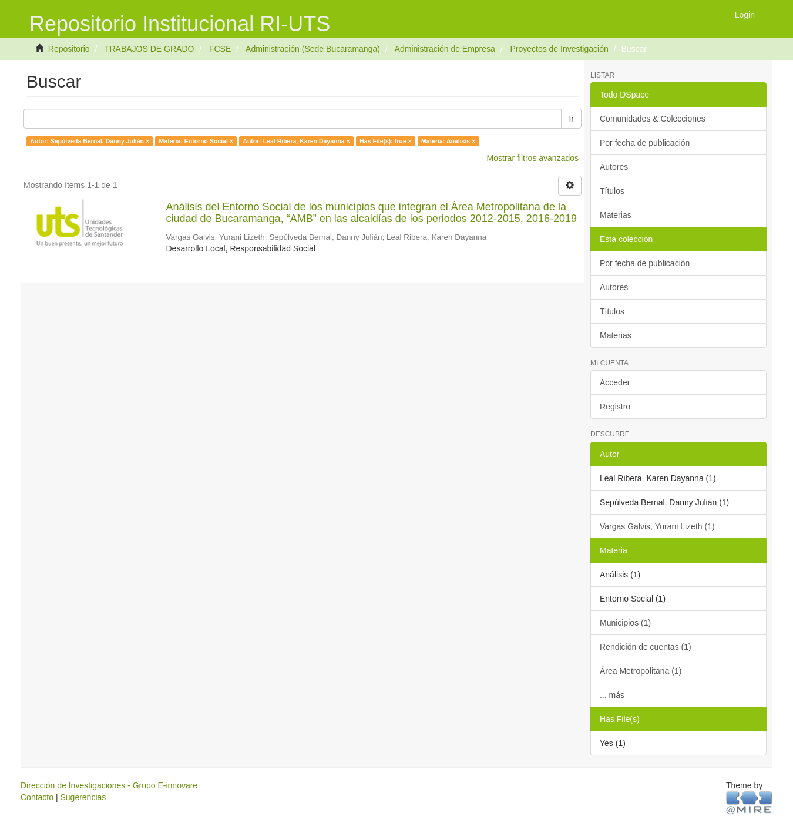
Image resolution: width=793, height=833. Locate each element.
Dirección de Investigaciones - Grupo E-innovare (109, 785)
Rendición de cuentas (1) (645, 646)
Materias (615, 215)
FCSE (220, 48)
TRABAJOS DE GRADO (149, 48)
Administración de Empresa (445, 48)
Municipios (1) (625, 622)
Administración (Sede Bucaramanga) (313, 48)
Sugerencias (83, 797)
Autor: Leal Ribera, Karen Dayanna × (296, 141)
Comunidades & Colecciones (652, 118)
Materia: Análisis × (448, 141)
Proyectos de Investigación (559, 48)
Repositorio (69, 48)
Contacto (37, 797)
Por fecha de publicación (645, 142)
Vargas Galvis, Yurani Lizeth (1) (657, 526)
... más (612, 695)
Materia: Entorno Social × (196, 141)
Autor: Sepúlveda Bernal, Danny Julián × (89, 141)
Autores (614, 167)
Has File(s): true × (385, 141)
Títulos (612, 191)
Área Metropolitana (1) (640, 671)
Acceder (615, 382)
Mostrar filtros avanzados (533, 158)
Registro (615, 406)
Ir (571, 118)
